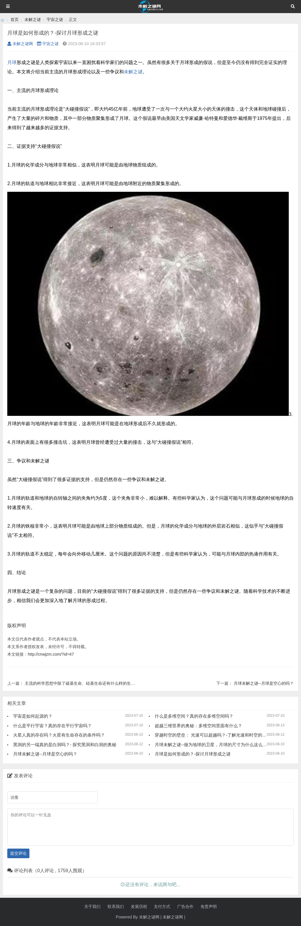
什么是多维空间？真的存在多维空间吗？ (194, 716)
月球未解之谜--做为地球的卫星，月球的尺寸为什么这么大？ (213, 744)
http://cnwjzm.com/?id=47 (51, 654)
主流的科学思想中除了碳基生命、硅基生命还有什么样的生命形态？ (86, 683)
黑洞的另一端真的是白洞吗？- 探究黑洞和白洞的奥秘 (64, 744)
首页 (14, 19)
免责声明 (208, 906)
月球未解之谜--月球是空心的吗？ (263, 683)
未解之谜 (32, 19)
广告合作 (185, 906)
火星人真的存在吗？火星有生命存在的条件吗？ (59, 734)
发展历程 (139, 906)
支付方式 (162, 906)
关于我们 (92, 906)
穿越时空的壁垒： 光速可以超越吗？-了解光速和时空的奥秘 (213, 734)
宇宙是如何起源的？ (32, 716)
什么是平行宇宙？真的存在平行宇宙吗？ (52, 725)
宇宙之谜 (55, 19)
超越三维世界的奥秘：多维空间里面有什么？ (198, 725)
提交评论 (18, 853)
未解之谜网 (20, 43)
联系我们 (116, 906)
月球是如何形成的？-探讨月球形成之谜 (192, 753)
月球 (12, 62)
